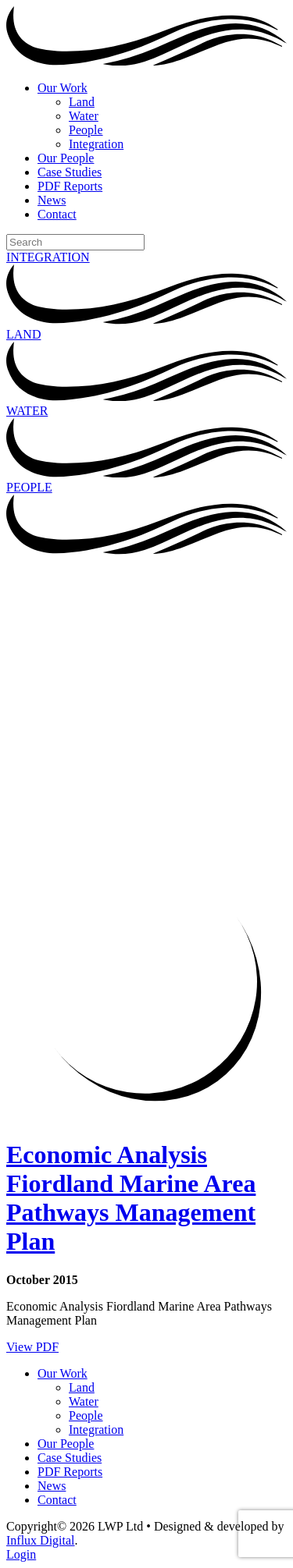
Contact (57, 214)
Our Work (63, 87)
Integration (96, 144)
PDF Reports (70, 186)
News (52, 200)
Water (83, 115)
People (86, 130)
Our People (66, 158)
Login (21, 1554)
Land (82, 101)
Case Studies (70, 172)
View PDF (32, 1346)
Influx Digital (40, 1540)
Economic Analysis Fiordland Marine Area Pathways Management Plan (130, 1198)
